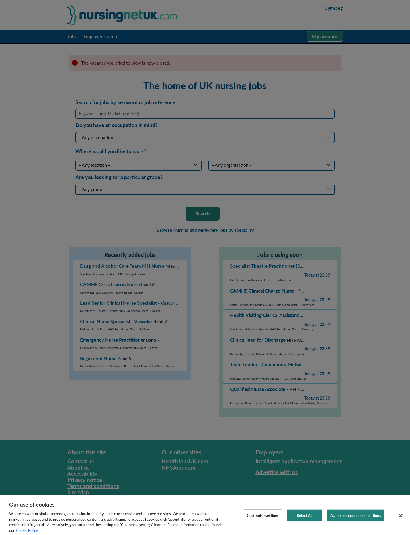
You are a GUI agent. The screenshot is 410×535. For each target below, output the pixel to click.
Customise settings (263, 519)
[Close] (401, 520)
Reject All (304, 519)
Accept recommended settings (355, 519)
